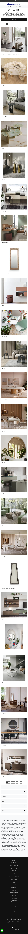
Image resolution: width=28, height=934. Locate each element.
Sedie (14, 882)
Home (8, 6)
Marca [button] (3, 787)
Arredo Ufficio (14, 906)
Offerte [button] (3, 810)
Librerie (14, 870)
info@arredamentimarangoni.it (15, 922)
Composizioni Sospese (14, 876)
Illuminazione (14, 900)
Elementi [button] (4, 791)
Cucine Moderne (14, 863)
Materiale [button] (4, 796)
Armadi (14, 893)
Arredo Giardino (14, 911)
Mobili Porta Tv (14, 878)
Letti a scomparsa (14, 892)
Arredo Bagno (14, 884)
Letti (14, 889)
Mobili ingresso (14, 879)
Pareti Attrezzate (14, 872)
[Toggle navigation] (26, 3)
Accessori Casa (12, 6)
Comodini (14, 890)
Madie (14, 873)
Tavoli (14, 881)
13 (20, 24)
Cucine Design (14, 862)
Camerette (14, 895)
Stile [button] (3, 801)
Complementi (18, 6)
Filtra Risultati (14, 19)
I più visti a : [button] (4, 806)
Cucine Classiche (14, 865)
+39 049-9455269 (15, 921)
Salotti (14, 875)
